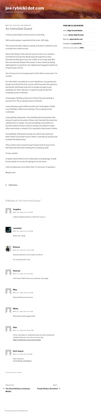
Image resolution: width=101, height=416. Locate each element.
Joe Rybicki (25, 25)
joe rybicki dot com (25, 8)
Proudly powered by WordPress (16, 411)
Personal (13, 185)
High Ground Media (75, 30)
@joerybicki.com (76, 39)
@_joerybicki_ (76, 43)
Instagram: (67, 43)
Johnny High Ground (76, 35)
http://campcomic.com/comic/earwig (27, 340)
